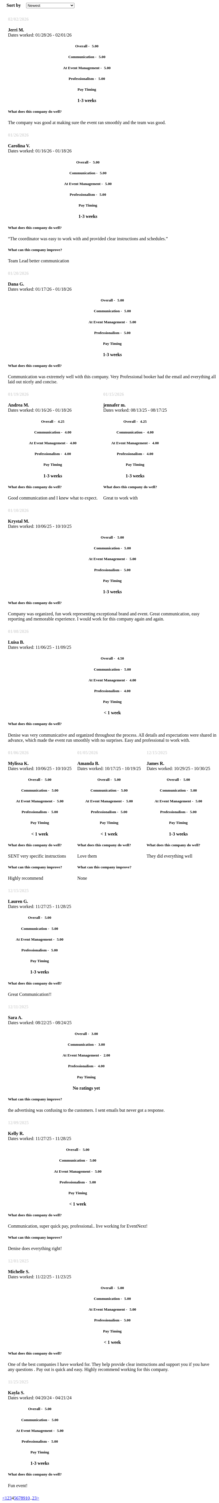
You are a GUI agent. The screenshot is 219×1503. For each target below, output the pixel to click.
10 (27, 1498)
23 (34, 1498)
